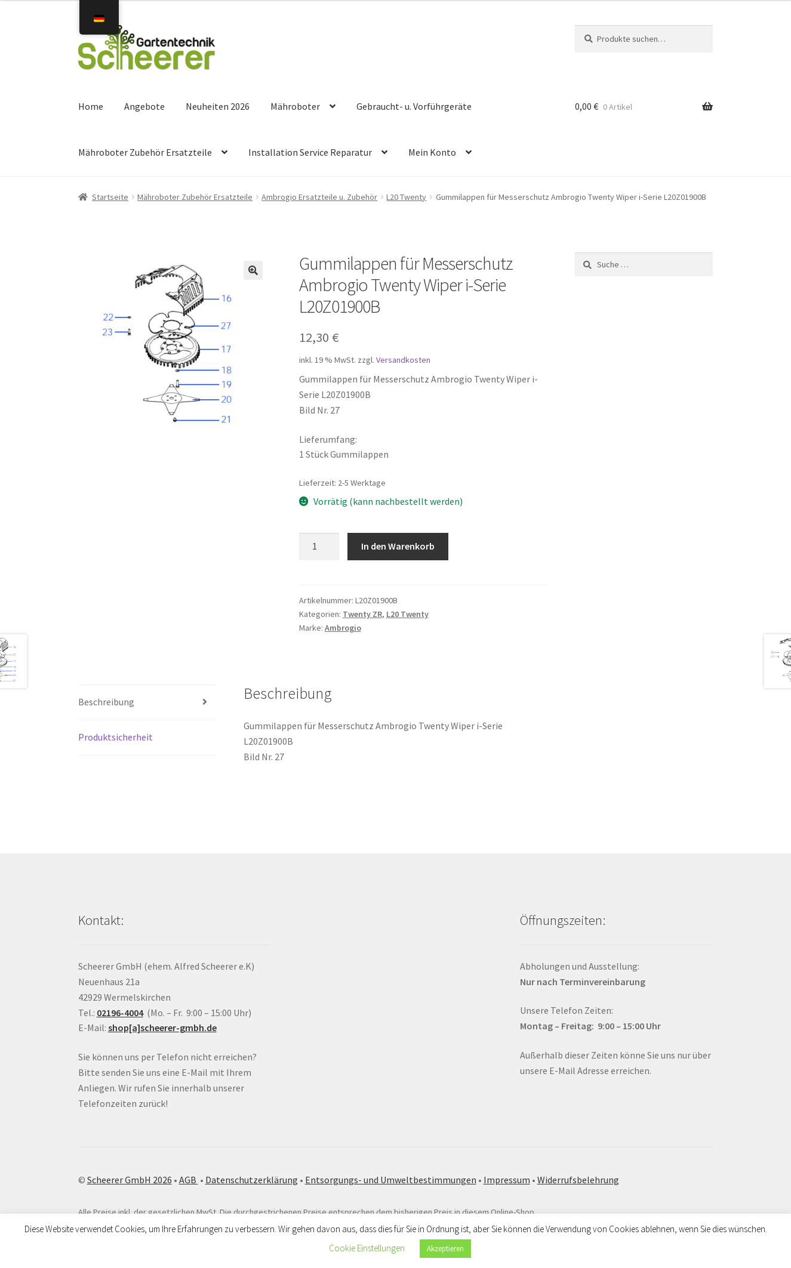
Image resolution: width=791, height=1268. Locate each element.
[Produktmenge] (319, 546)
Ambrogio (343, 627)
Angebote (144, 106)
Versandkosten (403, 359)
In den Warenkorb (398, 546)
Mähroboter (295, 106)
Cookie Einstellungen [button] (367, 1248)
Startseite (110, 197)
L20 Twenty (406, 197)
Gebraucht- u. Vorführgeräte (414, 106)
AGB (188, 1180)
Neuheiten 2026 (218, 106)
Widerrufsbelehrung (578, 1180)
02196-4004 (120, 1013)
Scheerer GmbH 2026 (129, 1180)
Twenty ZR (362, 614)
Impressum (507, 1180)
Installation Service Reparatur (310, 152)
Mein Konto (432, 152)
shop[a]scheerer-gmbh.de (162, 1027)
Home (90, 106)
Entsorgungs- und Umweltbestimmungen (390, 1180)
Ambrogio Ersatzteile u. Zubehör (319, 197)
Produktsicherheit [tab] (115, 737)
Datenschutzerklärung (251, 1180)
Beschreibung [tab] (106, 702)
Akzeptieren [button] (445, 1249)
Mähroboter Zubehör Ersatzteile (145, 152)
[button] (253, 270)
